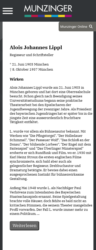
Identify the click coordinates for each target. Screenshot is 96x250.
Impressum (62, 245)
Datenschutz (35, 245)
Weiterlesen (25, 225)
